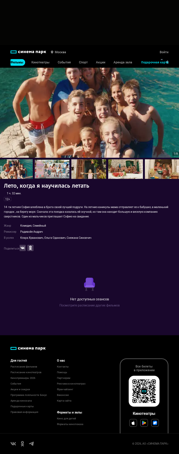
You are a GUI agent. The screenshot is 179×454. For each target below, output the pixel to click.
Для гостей (19, 360)
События (64, 62)
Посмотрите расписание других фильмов (89, 305)
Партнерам (63, 378)
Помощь (62, 372)
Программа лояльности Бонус (29, 395)
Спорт (83, 62)
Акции (100, 62)
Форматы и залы (69, 412)
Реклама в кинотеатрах (71, 383)
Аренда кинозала (21, 400)
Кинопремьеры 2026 (23, 378)
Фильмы (17, 62)
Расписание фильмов (24, 366)
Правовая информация (24, 412)
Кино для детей (66, 418)
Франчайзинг (65, 389)
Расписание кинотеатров (26, 372)
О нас (61, 360)
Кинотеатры (40, 62)
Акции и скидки (20, 389)
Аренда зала (122, 62)
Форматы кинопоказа (70, 424)
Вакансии (63, 395)
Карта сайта (64, 400)
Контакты (63, 366)
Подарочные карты (22, 406)
